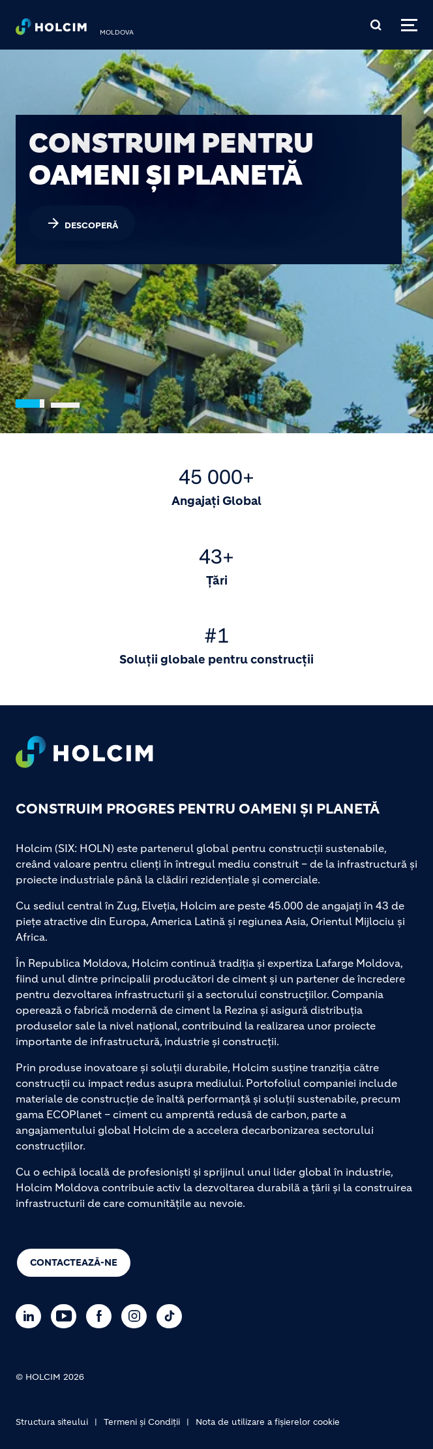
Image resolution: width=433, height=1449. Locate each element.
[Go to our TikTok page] (172, 1316)
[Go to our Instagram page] (137, 1316)
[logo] (51, 30)
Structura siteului (52, 1421)
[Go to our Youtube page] (67, 1316)
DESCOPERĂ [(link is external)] (82, 223)
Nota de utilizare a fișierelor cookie (268, 1421)
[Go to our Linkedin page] (32, 1316)
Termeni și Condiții (142, 1421)
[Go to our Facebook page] (102, 1316)
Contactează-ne (73, 1262)
